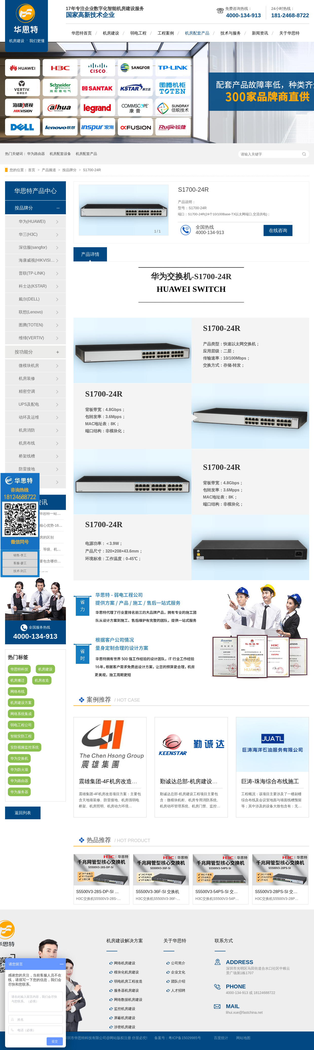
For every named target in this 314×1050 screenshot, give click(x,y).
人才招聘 (178, 990)
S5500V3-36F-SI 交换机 (157, 891)
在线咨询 (278, 230)
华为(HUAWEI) (32, 221)
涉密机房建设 (124, 1027)
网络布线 (17, 691)
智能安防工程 (21, 736)
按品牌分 (70, 170)
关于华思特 (289, 33)
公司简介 (178, 963)
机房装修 (27, 378)
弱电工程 (138, 33)
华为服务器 (19, 792)
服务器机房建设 (126, 990)
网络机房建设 (124, 963)
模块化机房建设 (126, 972)
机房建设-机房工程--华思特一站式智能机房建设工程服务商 (54, 515)
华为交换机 (19, 758)
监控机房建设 (124, 1009)
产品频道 (49, 170)
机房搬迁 (17, 680)
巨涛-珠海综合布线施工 (270, 781)
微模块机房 (29, 365)
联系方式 (224, 940)
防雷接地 (27, 469)
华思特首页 (81, 33)
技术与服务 (230, 33)
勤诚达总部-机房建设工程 (191, 781)
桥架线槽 (27, 456)
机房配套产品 (197, 33)
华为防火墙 (19, 770)
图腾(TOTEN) (31, 325)
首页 (32, 170)
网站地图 (243, 1038)
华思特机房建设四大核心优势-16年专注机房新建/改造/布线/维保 (58, 527)
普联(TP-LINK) (32, 273)
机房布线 (27, 443)
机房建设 (111, 33)
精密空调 (27, 391)
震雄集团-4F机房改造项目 (111, 781)
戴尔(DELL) (29, 299)
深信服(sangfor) (33, 247)
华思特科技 (19, 669)
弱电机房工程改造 (128, 981)
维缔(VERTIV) (31, 338)
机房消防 (27, 430)
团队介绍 (178, 981)
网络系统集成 (21, 714)
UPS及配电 (29, 404)
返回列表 (23, 813)
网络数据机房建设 (128, 1000)
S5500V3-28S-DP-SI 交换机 (101, 891)
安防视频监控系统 (24, 747)
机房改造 (42, 680)
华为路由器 (36, 154)
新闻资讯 (260, 33)
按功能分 (24, 351)
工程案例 (166, 33)
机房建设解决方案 (124, 940)
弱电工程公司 (21, 725)
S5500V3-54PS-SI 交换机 (218, 891)
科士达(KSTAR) (33, 286)
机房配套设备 (60, 154)
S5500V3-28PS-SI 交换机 (278, 891)
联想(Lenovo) (31, 312)
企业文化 (178, 972)
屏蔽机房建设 (124, 1018)
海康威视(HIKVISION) (37, 260)
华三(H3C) (28, 234)
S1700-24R (92, 170)
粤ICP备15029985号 (185, 1038)
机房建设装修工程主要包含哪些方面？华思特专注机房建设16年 (57, 563)
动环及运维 (29, 417)
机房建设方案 (21, 703)
